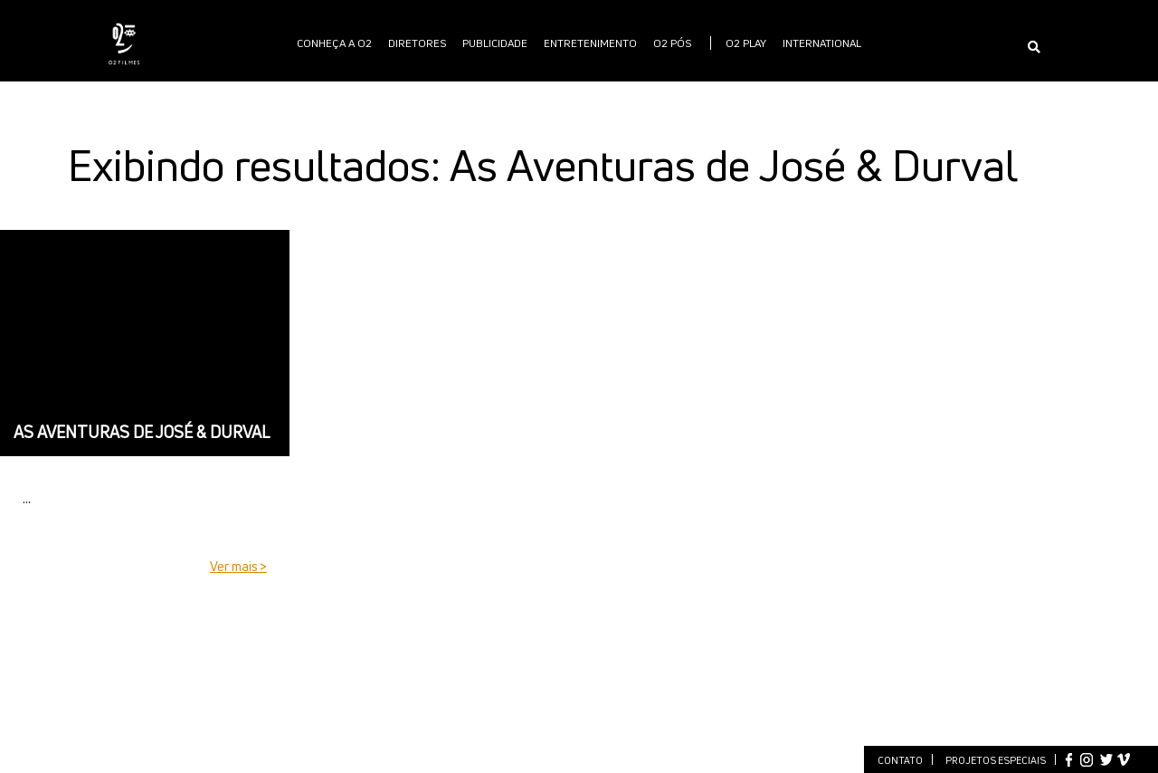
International (822, 43)
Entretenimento (590, 43)
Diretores (417, 43)
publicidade (494, 43)
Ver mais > (238, 566)
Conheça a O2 (334, 43)
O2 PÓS (672, 43)
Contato (900, 760)
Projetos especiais (995, 760)
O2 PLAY (746, 43)
